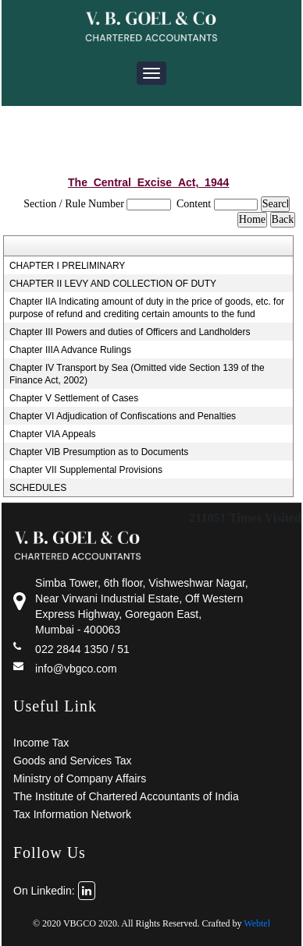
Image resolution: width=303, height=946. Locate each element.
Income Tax (41, 742)
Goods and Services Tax (72, 760)
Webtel (257, 923)
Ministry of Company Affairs (79, 778)
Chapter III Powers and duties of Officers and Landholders (130, 332)
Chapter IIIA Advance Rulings (70, 349)
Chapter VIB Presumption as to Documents (98, 452)
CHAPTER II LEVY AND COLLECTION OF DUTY (112, 283)
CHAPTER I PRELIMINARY (67, 265)
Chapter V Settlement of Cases (73, 398)
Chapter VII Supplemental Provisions (85, 469)
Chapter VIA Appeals (52, 434)
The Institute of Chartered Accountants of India (126, 796)
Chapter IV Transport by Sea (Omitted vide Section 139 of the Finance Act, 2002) (137, 374)
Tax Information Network (72, 814)
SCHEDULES (37, 487)
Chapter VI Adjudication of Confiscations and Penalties (122, 416)
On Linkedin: (54, 890)
